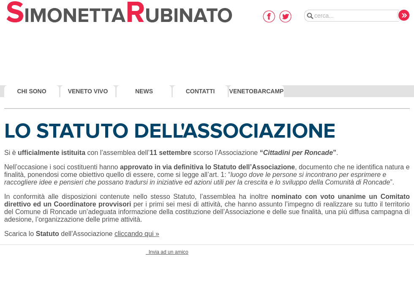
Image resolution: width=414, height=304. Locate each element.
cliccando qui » (136, 233)
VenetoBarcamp (256, 91)
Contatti (200, 91)
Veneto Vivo (88, 91)
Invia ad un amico (167, 252)
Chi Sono (31, 91)
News (144, 91)
